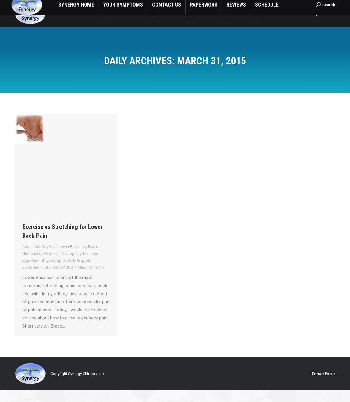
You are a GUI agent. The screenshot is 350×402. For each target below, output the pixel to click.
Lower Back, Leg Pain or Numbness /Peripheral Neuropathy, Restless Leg (61, 265)
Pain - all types (43, 272)
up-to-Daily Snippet (73, 272)
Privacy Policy (323, 385)
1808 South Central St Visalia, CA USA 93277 (99, 6)
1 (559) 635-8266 (33, 6)
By (47, 279)
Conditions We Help (39, 258)
